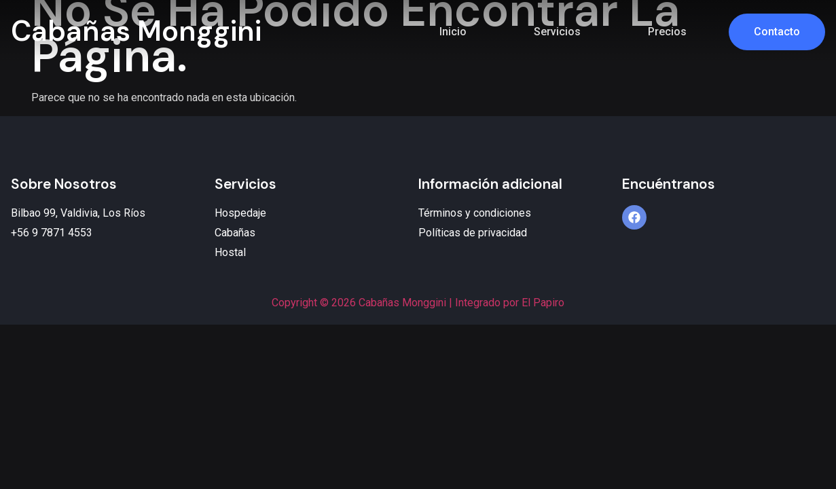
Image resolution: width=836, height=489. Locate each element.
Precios (667, 31)
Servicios (557, 31)
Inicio (453, 31)
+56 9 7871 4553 (51, 232)
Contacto (777, 31)
